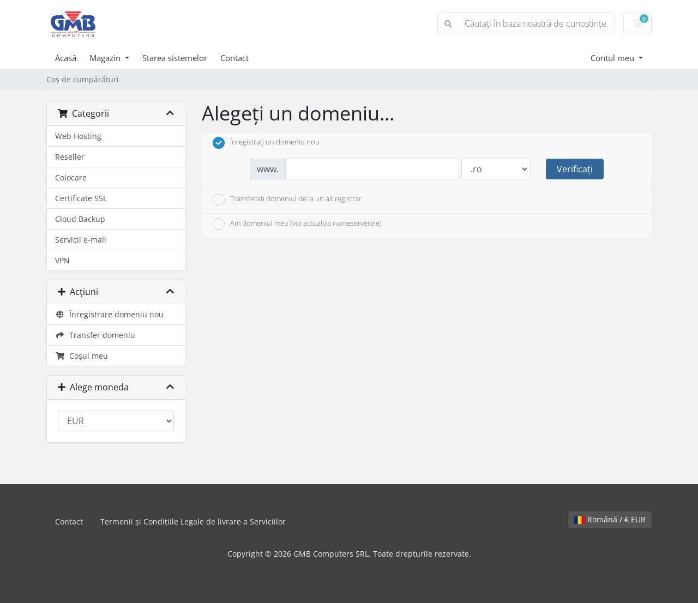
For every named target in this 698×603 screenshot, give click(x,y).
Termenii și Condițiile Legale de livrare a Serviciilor (193, 521)
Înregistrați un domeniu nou (266, 143)
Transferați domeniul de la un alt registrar (287, 200)
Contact (234, 57)
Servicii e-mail (80, 239)
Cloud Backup (80, 219)
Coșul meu (81, 356)
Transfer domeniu (95, 335)
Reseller (70, 157)
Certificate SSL (81, 198)
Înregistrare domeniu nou (109, 314)
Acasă (65, 57)
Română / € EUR (610, 519)
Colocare (71, 177)
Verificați (575, 169)
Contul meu (613, 57)
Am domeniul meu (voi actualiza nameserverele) (297, 224)
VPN (62, 260)
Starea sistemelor (174, 57)
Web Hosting (78, 136)
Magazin (106, 57)
